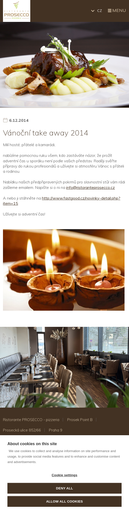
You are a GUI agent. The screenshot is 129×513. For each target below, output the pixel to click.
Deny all (64, 488)
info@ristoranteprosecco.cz (90, 187)
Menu (116, 11)
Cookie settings (64, 475)
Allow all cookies (64, 501)
